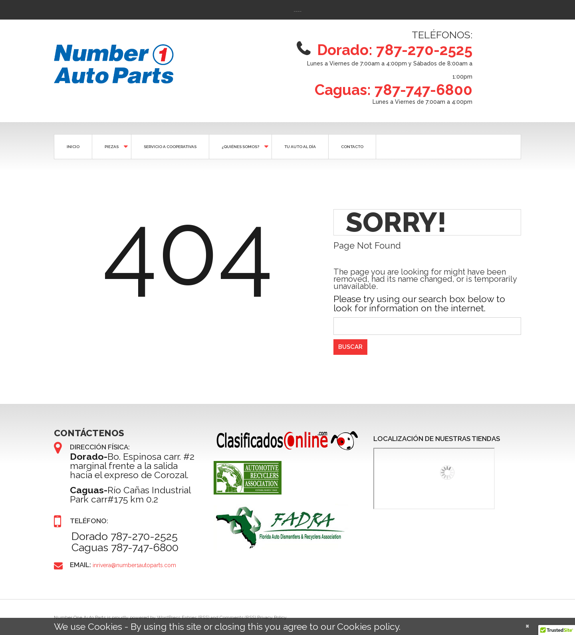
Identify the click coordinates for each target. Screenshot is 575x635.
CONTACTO (352, 146)
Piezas (110, 146)
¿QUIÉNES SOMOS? (239, 146)
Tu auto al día (300, 146)
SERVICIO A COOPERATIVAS (170, 146)
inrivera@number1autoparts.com (134, 565)
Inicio (73, 146)
